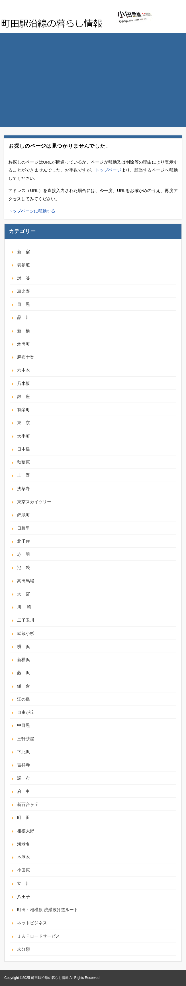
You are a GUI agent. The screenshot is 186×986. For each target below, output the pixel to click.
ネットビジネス (32, 922)
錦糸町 (23, 514)
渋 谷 (23, 277)
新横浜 (23, 659)
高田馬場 (25, 580)
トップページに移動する (31, 211)
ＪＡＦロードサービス (38, 936)
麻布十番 (25, 356)
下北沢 (23, 751)
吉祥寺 (23, 764)
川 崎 (24, 607)
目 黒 (23, 304)
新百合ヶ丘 (27, 804)
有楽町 (23, 409)
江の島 (23, 699)
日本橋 (23, 449)
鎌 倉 (23, 686)
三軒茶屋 (25, 738)
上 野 (23, 475)
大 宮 (23, 593)
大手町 (23, 436)
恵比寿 (23, 291)
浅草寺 (23, 488)
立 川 (23, 883)
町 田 (23, 817)
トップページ (108, 170)
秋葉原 (23, 462)
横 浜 (23, 646)
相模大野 (25, 830)
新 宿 (23, 251)
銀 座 (23, 396)
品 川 (23, 317)
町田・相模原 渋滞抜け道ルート (47, 909)
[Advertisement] (93, 75)
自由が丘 (25, 712)
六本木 (23, 370)
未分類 (23, 949)
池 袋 (23, 567)
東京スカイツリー (34, 501)
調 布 (23, 778)
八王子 (23, 896)
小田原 (23, 870)
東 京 (23, 422)
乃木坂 (23, 383)
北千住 (23, 541)
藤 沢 (23, 672)
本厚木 (23, 857)
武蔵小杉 (25, 633)
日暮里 (23, 528)
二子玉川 (25, 620)
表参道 (23, 264)
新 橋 (23, 330)
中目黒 (23, 725)
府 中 (23, 791)
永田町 (23, 343)
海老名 (23, 843)
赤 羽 (23, 554)
